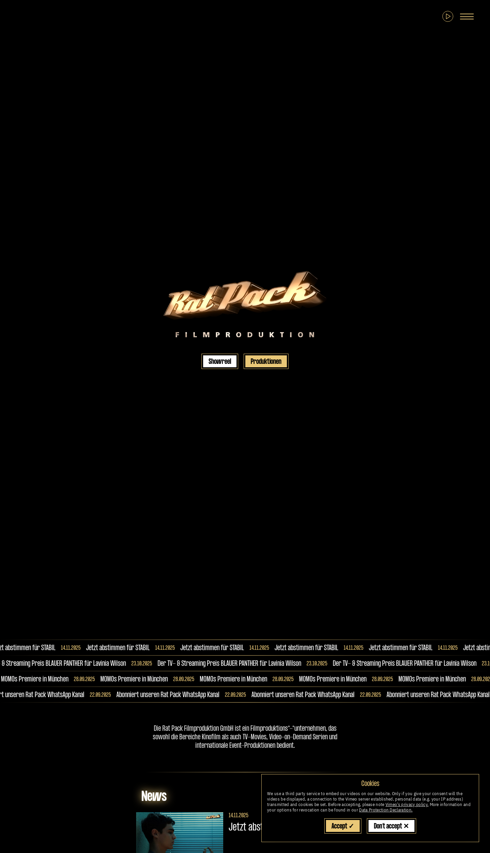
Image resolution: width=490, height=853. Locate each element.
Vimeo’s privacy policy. (407, 804)
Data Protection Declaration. (385, 810)
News (154, 798)
